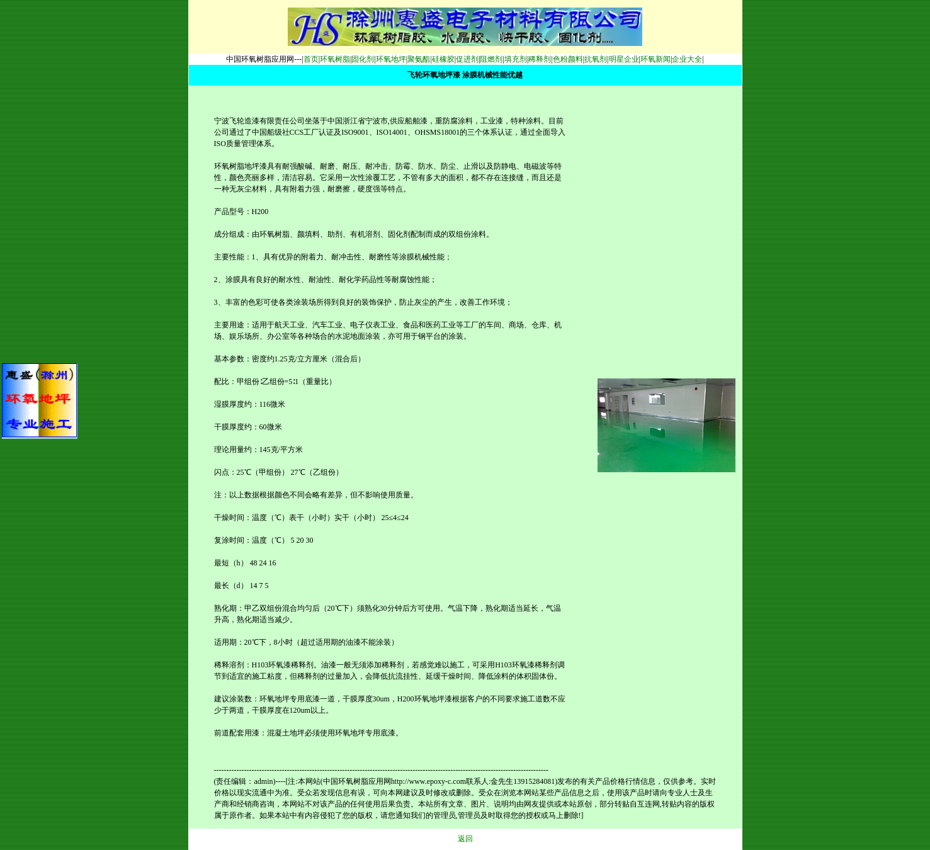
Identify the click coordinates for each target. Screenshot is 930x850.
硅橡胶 (443, 59)
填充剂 (515, 59)
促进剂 (467, 59)
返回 (465, 838)
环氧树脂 (335, 59)
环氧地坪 (391, 59)
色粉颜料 (568, 59)
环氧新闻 (655, 59)
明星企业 (624, 59)
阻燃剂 (491, 59)
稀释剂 (539, 59)
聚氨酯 (418, 59)
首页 (311, 59)
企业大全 (687, 59)
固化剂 (362, 59)
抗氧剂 (595, 59)
